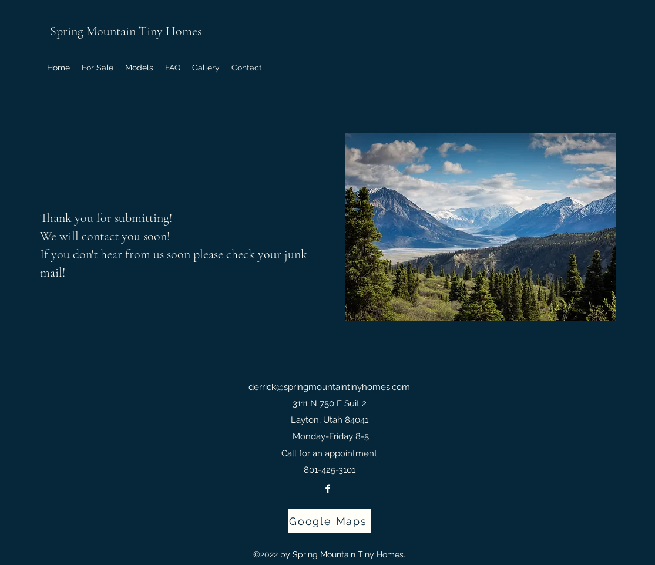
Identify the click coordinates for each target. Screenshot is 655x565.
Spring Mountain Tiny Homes (124, 31)
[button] (139, 67)
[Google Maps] (329, 521)
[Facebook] (328, 489)
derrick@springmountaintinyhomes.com (329, 387)
